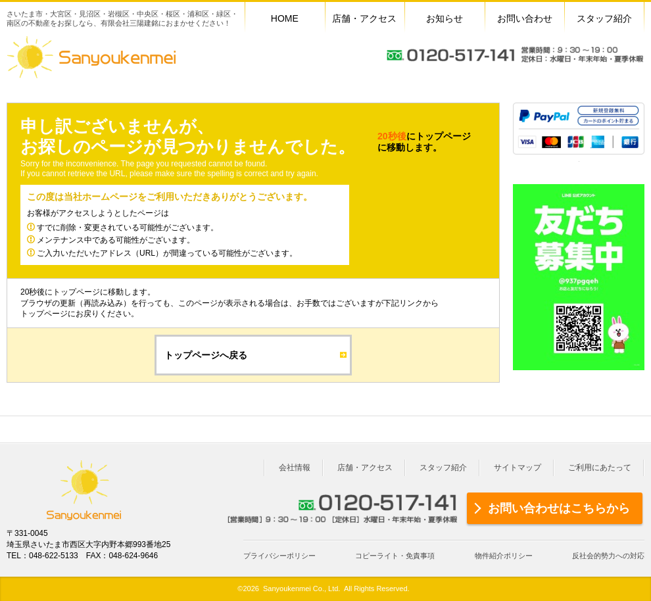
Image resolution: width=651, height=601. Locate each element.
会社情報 (294, 467)
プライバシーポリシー (279, 556)
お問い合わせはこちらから (559, 508)
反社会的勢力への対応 (608, 556)
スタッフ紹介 (443, 467)
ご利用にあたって (599, 467)
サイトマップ (517, 467)
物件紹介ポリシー (504, 556)
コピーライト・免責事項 (395, 556)
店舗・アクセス (365, 467)
